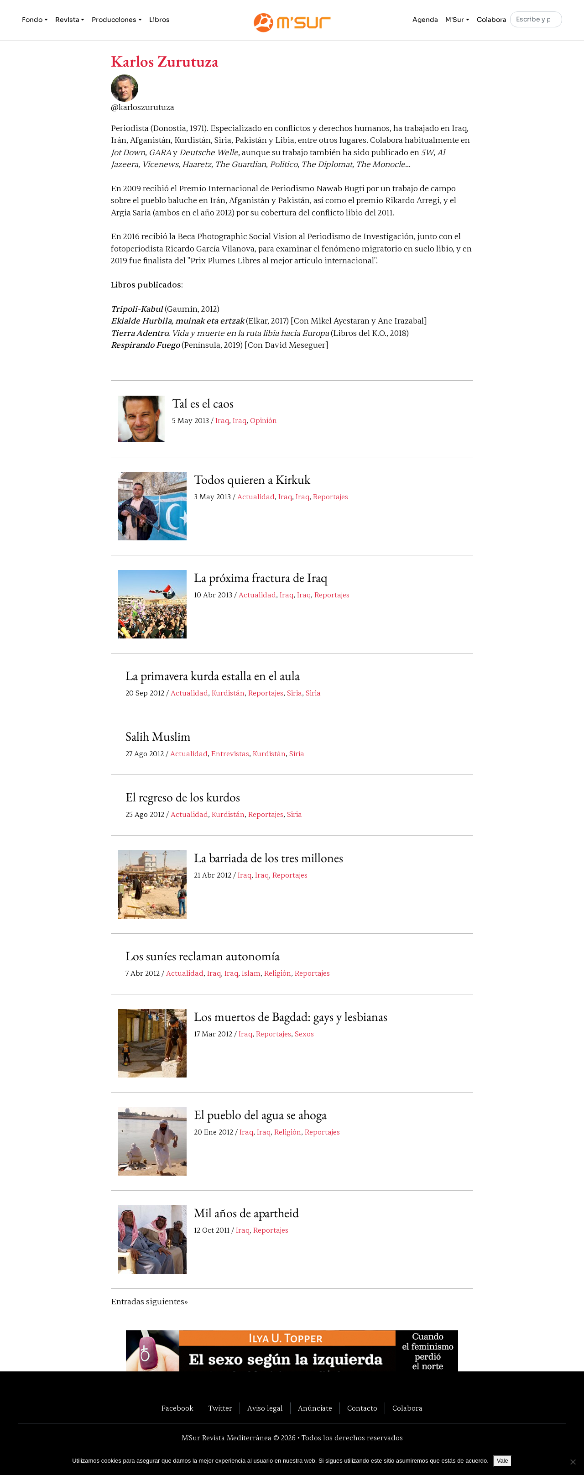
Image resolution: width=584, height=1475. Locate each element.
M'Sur (454, 20)
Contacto (362, 1408)
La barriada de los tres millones (268, 858)
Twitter (220, 1408)
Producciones (114, 20)
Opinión (263, 421)
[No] (572, 1461)
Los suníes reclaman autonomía (202, 956)
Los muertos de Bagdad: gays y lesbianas (290, 1017)
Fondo (32, 20)
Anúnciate (315, 1408)
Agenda (425, 20)
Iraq (222, 421)
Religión (277, 973)
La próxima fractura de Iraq (261, 578)
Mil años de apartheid (246, 1213)
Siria (294, 693)
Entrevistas (230, 754)
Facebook (177, 1408)
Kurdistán (228, 693)
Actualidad (256, 497)
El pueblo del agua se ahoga (260, 1115)
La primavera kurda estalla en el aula (212, 676)
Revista (67, 20)
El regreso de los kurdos (182, 797)
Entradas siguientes (147, 1302)
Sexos (304, 1034)
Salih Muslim (158, 736)
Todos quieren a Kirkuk (252, 479)
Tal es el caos (203, 403)
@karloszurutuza (142, 107)
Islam (251, 973)
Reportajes (330, 497)
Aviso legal (265, 1408)
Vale (502, 1460)
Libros (159, 20)
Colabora (491, 20)
